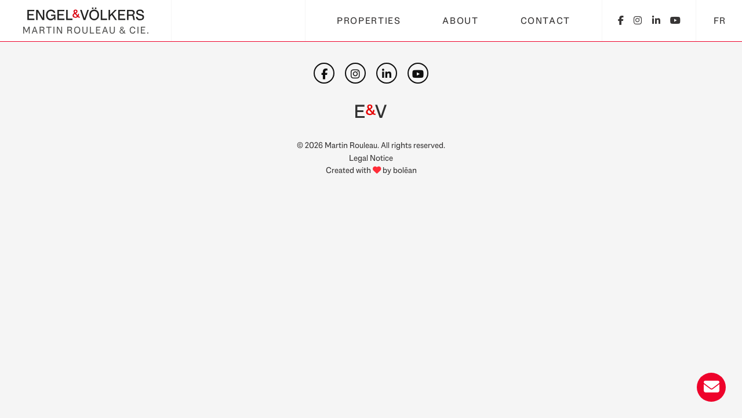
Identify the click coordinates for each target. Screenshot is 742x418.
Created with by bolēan (371, 169)
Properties (369, 21)
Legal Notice (371, 157)
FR (720, 21)
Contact (545, 21)
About (460, 21)
